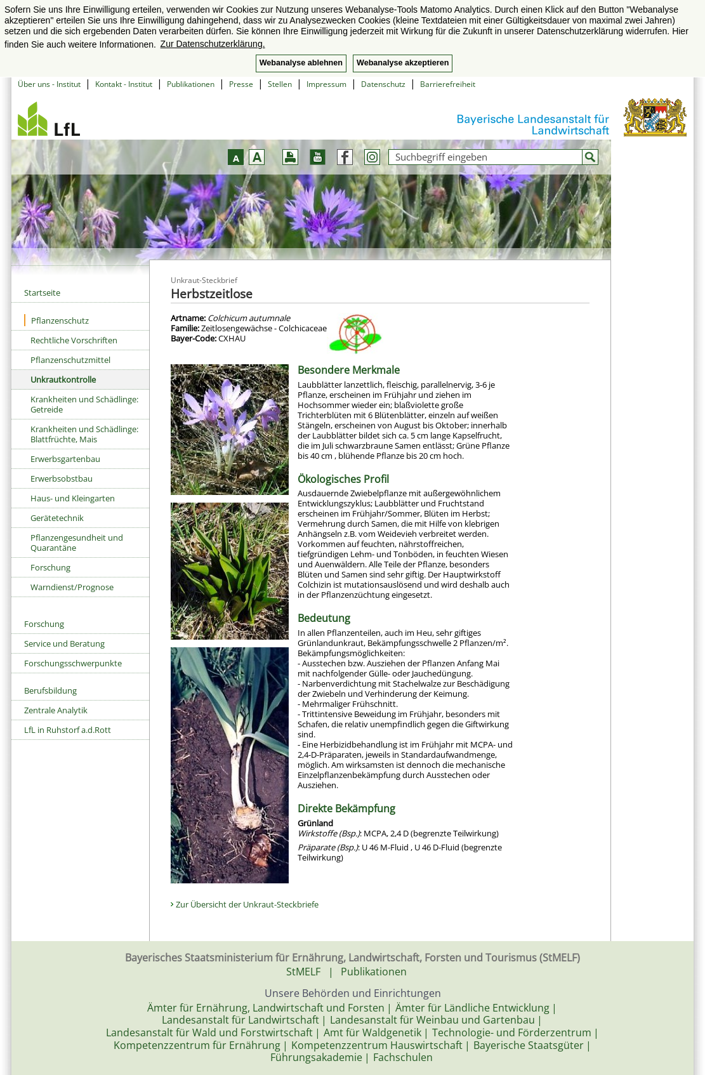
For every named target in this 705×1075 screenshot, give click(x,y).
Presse (241, 84)
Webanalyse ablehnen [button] (301, 62)
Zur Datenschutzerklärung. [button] (213, 44)
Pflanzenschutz (56, 320)
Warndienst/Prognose (72, 587)
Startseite (42, 292)
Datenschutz (383, 84)
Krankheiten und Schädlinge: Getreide (84, 404)
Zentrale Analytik (56, 710)
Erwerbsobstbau (61, 478)
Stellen (280, 84)
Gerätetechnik (57, 518)
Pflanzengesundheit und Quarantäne (76, 542)
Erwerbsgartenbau (65, 459)
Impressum (326, 84)
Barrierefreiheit (447, 84)
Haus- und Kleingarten (72, 498)
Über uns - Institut (49, 84)
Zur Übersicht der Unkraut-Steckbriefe (247, 904)
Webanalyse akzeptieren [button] (403, 62)
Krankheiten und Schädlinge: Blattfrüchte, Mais (84, 434)
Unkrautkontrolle (63, 379)
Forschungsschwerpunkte (73, 663)
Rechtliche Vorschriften (73, 340)
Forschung (50, 567)
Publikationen (190, 84)
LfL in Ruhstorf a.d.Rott (67, 729)
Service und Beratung (64, 643)
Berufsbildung (50, 690)
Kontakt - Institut (123, 84)
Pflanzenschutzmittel (70, 360)
